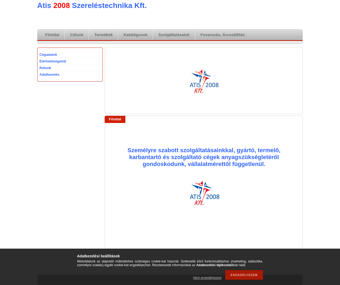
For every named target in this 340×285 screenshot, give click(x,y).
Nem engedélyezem (207, 278)
